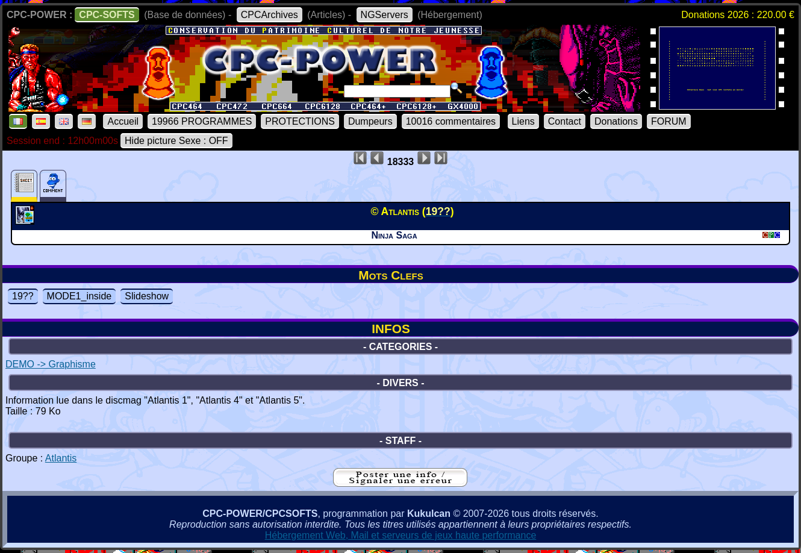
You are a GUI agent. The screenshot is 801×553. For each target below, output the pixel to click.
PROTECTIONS (300, 121)
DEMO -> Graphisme (50, 364)
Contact (564, 121)
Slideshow (147, 296)
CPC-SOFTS (106, 15)
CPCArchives (269, 15)
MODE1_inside (79, 296)
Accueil (123, 121)
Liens (523, 121)
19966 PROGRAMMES (202, 121)
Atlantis (60, 458)
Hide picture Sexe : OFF (176, 141)
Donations (616, 121)
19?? (23, 296)
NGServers (384, 15)
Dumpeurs (370, 121)
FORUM (669, 121)
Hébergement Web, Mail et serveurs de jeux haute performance (401, 535)
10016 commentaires (451, 121)
